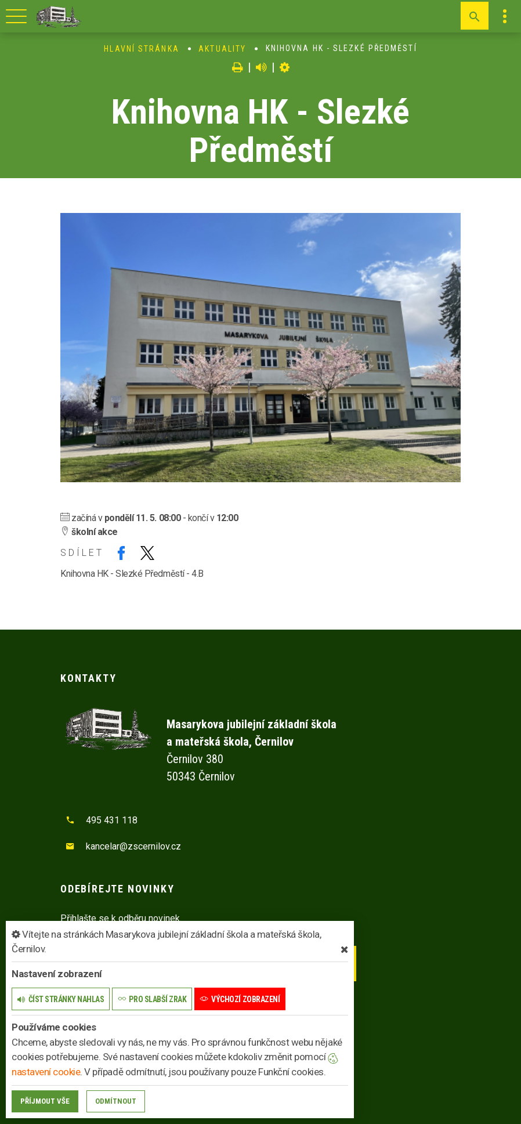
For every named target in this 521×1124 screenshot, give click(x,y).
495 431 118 (112, 820)
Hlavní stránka (141, 48)
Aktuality (222, 48)
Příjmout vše (45, 1101)
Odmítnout (115, 1101)
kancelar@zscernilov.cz (133, 846)
